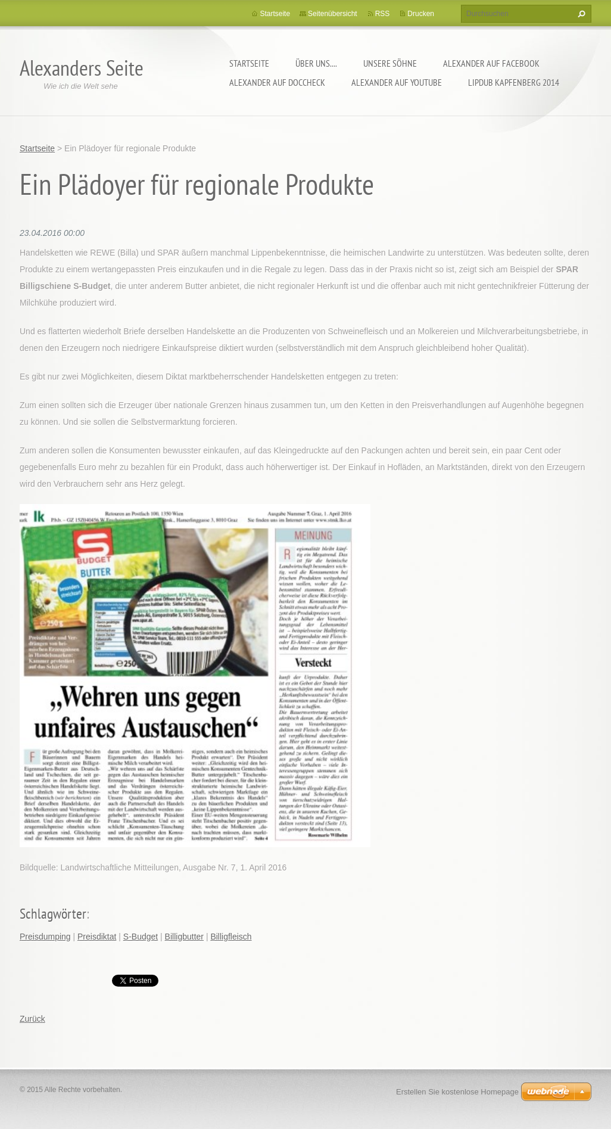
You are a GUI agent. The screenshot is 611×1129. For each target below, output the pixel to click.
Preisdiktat (96, 936)
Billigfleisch (230, 936)
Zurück (32, 1019)
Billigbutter (184, 936)
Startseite (249, 63)
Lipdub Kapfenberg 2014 (513, 82)
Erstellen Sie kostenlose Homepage (457, 1091)
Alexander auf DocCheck (277, 82)
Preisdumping (45, 936)
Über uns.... (316, 63)
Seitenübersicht (332, 14)
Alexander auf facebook (491, 63)
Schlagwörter (53, 913)
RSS (382, 14)
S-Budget (140, 936)
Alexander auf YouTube (396, 82)
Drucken (420, 14)
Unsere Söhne (390, 63)
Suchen (580, 14)
